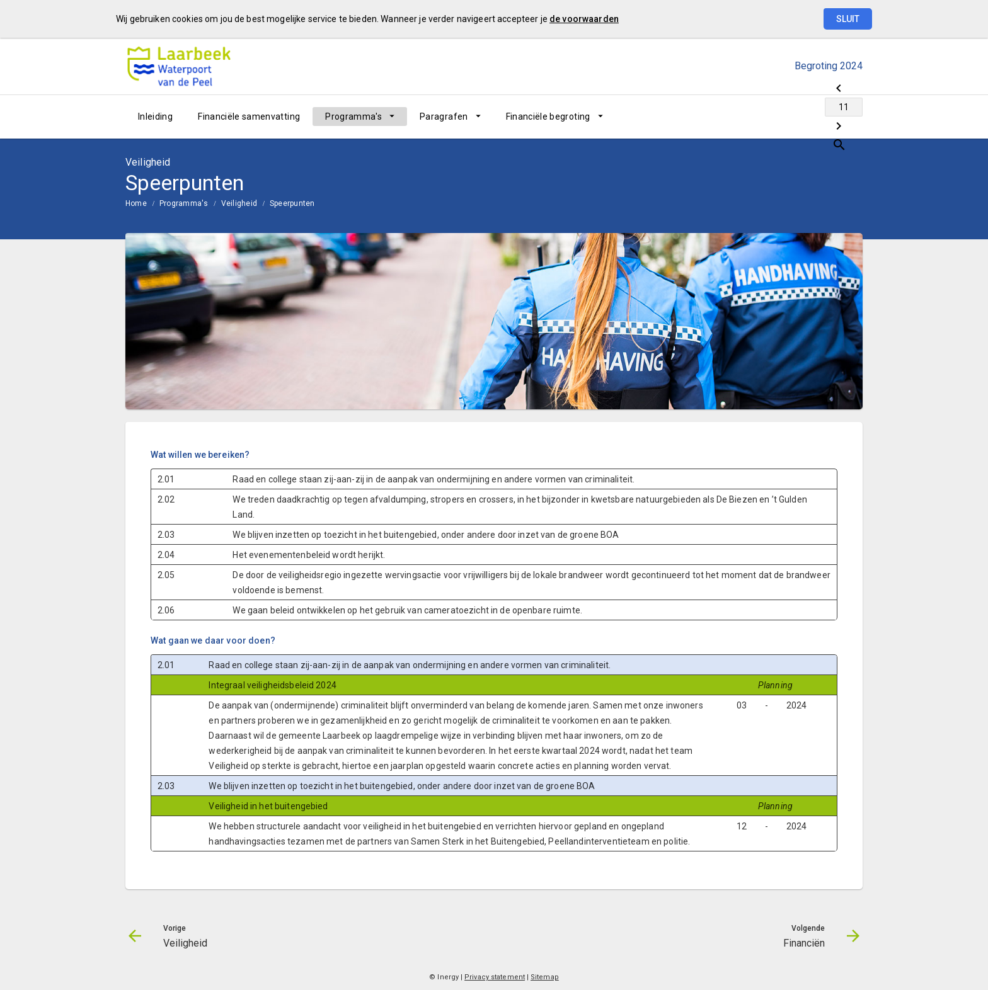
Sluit (847, 19)
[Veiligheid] (754, 116)
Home (136, 203)
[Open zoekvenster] (848, 116)
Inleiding (155, 116)
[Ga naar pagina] (787, 116)
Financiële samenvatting (249, 116)
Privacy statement (494, 977)
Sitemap (545, 977)
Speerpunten (292, 203)
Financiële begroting (548, 116)
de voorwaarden (584, 19)
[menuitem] (155, 116)
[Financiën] (820, 116)
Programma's (353, 116)
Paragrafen (444, 116)
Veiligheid (239, 203)
